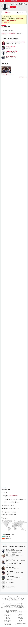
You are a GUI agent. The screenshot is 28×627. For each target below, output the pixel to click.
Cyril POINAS (9, 571)
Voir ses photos (23, 77)
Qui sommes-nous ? (6, 603)
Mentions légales (5, 607)
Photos (21, 12)
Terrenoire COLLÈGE (11, 51)
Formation (24, 603)
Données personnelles (9, 606)
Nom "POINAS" (10, 582)
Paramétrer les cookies (18, 606)
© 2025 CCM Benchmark (21, 607)
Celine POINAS (10, 549)
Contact (12, 603)
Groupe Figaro (12, 607)
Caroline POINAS (10, 554)
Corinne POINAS (10, 559)
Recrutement (19, 605)
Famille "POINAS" (10, 587)
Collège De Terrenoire (8, 33)
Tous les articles (13, 605)
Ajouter (13, 7)
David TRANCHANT (11, 56)
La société (7, 605)
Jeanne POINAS (10, 567)
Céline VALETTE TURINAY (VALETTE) (15, 42)
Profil (8, 12)
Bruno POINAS (10, 576)
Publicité (19, 603)
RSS (16, 603)
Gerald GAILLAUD (10, 46)
